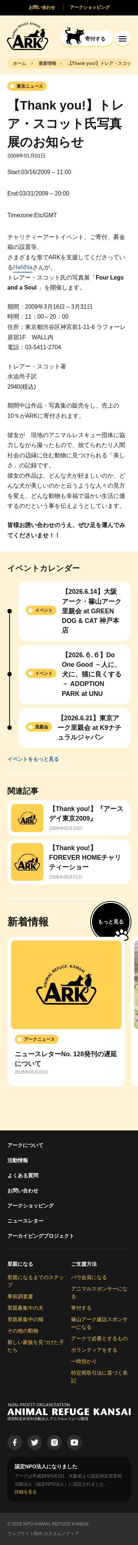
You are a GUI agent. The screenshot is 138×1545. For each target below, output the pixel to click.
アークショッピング (30, 1206)
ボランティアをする (94, 1350)
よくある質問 (22, 1175)
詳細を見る (26, 1491)
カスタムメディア (61, 1533)
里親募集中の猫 (25, 1319)
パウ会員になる (89, 1277)
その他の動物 (22, 1331)
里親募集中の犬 (25, 1308)
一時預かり (84, 1361)
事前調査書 (20, 1296)
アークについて (25, 1145)
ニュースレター (25, 1221)
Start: (14, 172)
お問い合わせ (22, 1191)
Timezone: (20, 215)
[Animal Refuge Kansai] (28, 36)
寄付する (81, 1308)
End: (13, 193)
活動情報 (17, 1160)
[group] (66, 1012)
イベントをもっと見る (33, 759)
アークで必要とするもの (99, 1338)
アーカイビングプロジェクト (40, 1236)
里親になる (20, 1264)
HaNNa (22, 267)
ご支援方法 (84, 1264)
